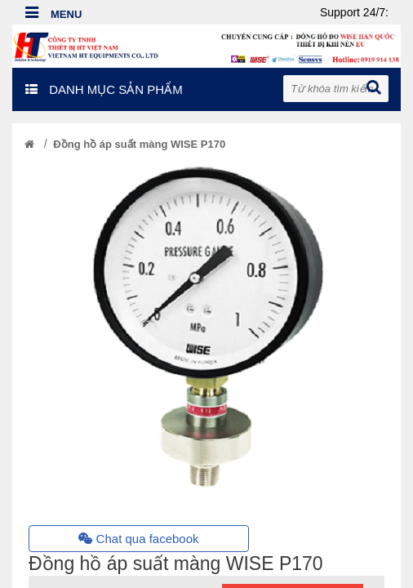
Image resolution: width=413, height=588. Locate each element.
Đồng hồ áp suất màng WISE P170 (139, 144)
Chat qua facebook (138, 539)
